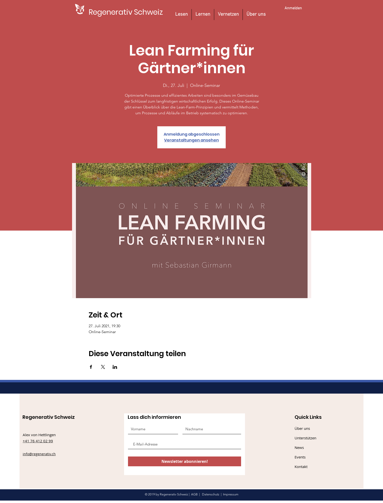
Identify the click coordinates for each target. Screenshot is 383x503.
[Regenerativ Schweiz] (125, 12)
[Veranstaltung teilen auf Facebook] (91, 367)
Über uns (302, 428)
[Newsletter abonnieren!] (184, 461)
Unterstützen (305, 437)
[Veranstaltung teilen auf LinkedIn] (115, 367)
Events (300, 457)
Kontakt (301, 466)
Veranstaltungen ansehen (191, 140)
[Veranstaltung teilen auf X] (103, 367)
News (299, 447)
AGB (194, 494)
